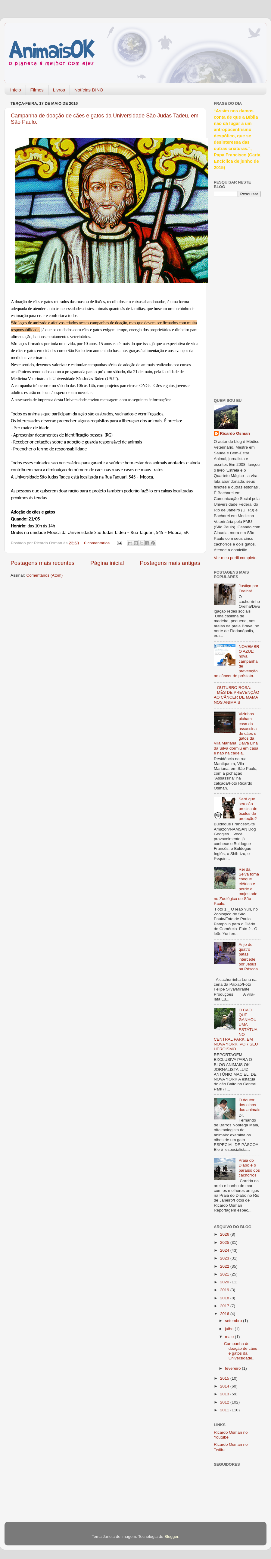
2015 (225, 1378)
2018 (225, 1298)
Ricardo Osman (235, 433)
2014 (225, 1386)
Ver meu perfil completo (235, 557)
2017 (225, 1306)
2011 (225, 1410)
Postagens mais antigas (170, 563)
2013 (225, 1394)
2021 (225, 1274)
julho (230, 1329)
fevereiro (233, 1368)
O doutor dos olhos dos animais (249, 1105)
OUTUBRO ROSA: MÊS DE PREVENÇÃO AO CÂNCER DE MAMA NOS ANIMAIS (236, 695)
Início (15, 89)
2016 (225, 1313)
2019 (225, 1290)
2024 (225, 1250)
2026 (225, 1234)
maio (230, 1336)
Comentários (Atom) (44, 575)
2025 (225, 1242)
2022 (225, 1266)
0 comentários (97, 543)
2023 (225, 1258)
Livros (59, 89)
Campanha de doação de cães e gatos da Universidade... (240, 1351)
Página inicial (107, 563)
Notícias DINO (88, 89)
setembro (234, 1320)
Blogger (171, 1536)
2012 (225, 1402)
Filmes (37, 89)
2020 (225, 1282)
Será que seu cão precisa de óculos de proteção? (247, 809)
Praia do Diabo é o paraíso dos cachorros (249, 1167)
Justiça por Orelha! (248, 588)
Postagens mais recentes (42, 563)
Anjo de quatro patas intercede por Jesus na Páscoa (248, 956)
